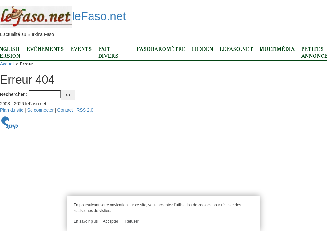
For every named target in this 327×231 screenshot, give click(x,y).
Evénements (45, 49)
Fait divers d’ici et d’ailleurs (114, 59)
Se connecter (40, 110)
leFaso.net (63, 16)
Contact (65, 110)
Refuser (132, 221)
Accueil (7, 63)
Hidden (202, 49)
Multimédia (277, 49)
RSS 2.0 (84, 110)
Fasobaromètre (161, 49)
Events (81, 49)
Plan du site (11, 110)
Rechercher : (14, 94)
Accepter (110, 221)
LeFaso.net (236, 49)
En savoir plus (86, 221)
